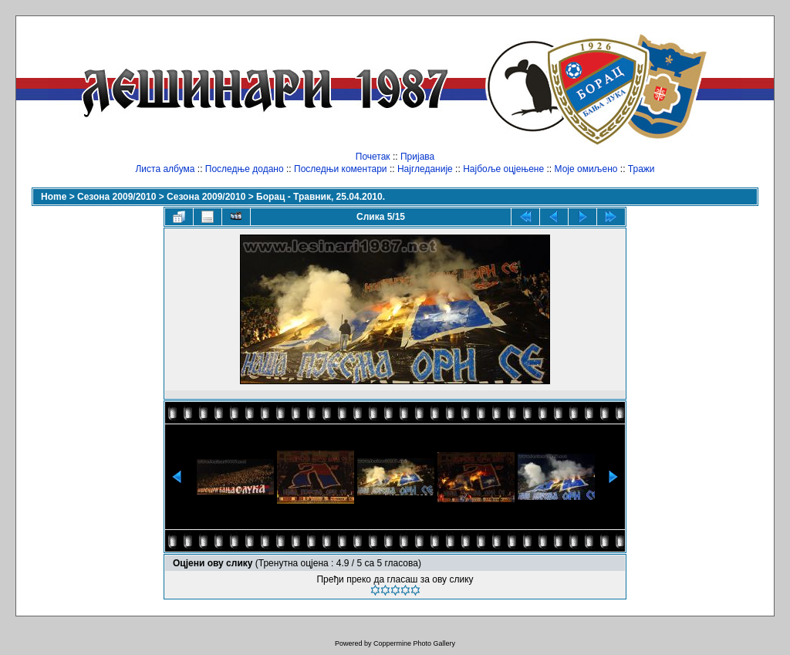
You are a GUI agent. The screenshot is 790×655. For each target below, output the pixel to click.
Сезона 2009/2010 (116, 196)
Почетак (373, 156)
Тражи (641, 169)
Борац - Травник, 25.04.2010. (320, 196)
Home (53, 196)
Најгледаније (425, 169)
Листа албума (164, 169)
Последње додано (244, 169)
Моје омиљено (586, 169)
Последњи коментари (340, 169)
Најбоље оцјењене (503, 169)
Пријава (417, 156)
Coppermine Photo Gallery (414, 643)
